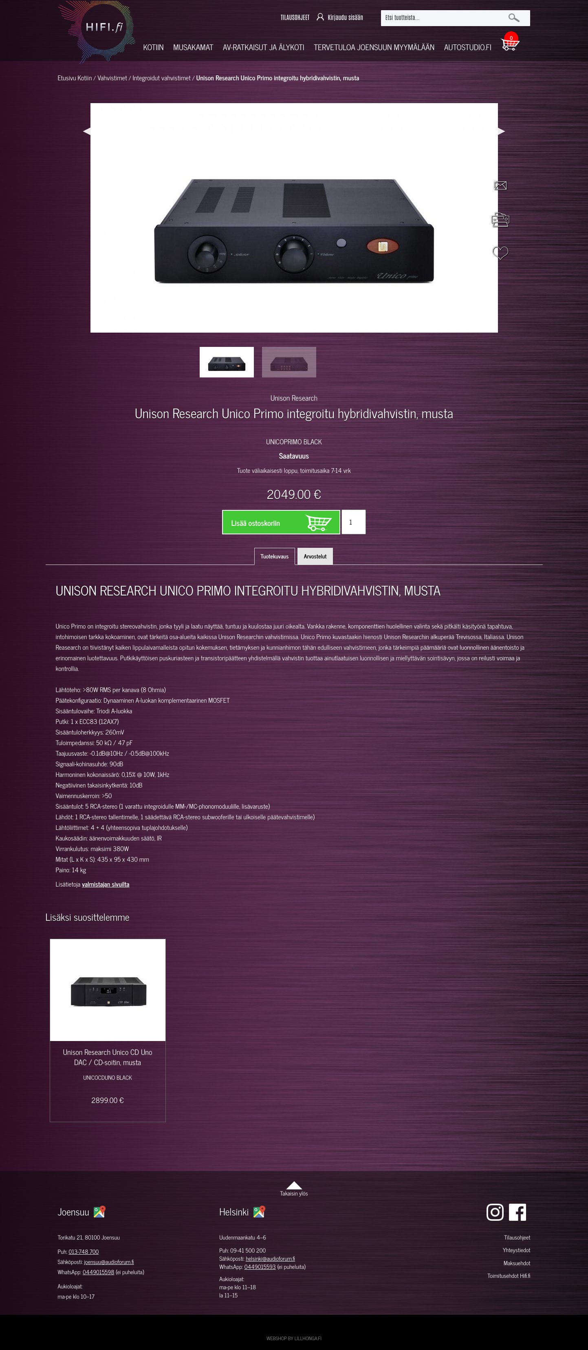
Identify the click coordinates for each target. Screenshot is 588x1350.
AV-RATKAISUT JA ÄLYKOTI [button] (263, 47)
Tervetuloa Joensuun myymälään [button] (374, 47)
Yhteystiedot (517, 1250)
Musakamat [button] (193, 47)
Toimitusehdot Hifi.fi (508, 1275)
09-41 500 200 (248, 1250)
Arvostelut (315, 556)
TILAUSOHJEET (295, 17)
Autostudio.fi (467, 47)
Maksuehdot (517, 1263)
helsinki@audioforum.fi (270, 1258)
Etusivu (67, 78)
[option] (227, 362)
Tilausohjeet (517, 1237)
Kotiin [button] (153, 47)
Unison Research (294, 397)
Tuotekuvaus (275, 556)
